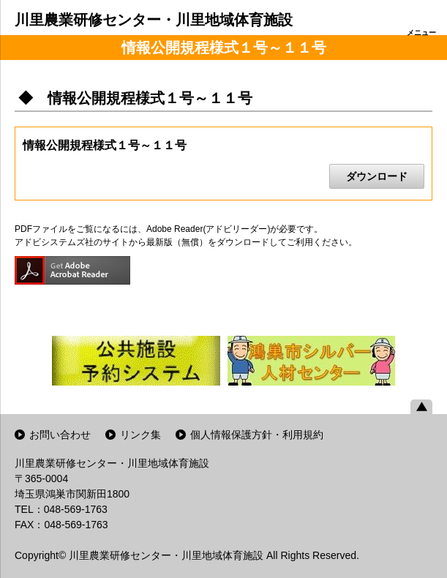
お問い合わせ (60, 434)
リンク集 (140, 434)
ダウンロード (376, 176)
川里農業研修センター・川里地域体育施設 (154, 20)
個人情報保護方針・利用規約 (256, 434)
